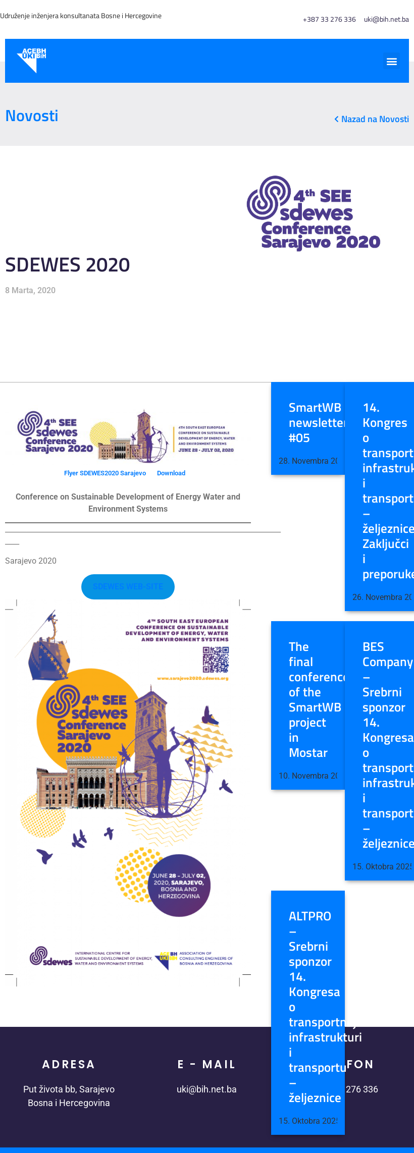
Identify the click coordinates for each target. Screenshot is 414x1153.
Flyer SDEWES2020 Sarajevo (105, 473)
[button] (391, 60)
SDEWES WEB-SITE (128, 586)
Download (171, 473)
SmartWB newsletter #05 (318, 422)
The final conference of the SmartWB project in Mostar (319, 699)
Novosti (32, 115)
